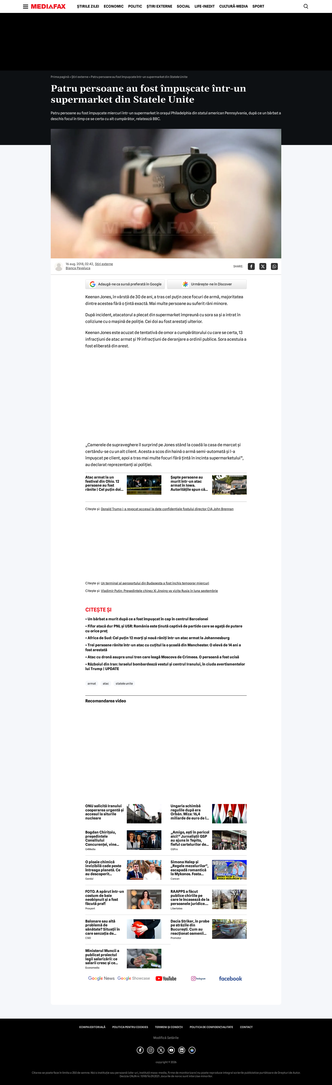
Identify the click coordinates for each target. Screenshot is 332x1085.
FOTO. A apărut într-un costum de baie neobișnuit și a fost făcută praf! (104, 898)
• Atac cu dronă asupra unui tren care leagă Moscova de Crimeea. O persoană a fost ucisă (162, 657)
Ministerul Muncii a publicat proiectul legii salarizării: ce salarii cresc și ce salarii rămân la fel (102, 957)
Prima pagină (60, 77)
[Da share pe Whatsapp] (274, 266)
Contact (246, 1027)
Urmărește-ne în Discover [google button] (207, 284)
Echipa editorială (92, 1027)
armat (92, 683)
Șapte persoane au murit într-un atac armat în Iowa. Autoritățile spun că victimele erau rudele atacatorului (189, 483)
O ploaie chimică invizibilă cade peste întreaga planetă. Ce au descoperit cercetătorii (103, 868)
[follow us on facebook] (230, 979)
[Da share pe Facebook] (251, 266)
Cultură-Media (233, 6)
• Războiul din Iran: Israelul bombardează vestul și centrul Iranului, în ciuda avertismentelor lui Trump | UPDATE (165, 666)
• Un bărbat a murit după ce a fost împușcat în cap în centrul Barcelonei (146, 619)
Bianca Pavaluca (78, 268)
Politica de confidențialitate (211, 1027)
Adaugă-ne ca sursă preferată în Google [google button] (125, 284)
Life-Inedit (205, 6)
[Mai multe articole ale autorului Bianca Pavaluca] (58, 266)
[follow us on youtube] (166, 979)
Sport (258, 6)
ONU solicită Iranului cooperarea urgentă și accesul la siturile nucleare (104, 812)
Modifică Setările (166, 1038)
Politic (135, 6)
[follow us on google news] (101, 979)
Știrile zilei (88, 6)
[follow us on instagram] (198, 979)
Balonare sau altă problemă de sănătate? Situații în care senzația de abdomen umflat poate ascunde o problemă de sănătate (104, 927)
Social (183, 6)
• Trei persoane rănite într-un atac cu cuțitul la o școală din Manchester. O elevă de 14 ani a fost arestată (163, 647)
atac (106, 683)
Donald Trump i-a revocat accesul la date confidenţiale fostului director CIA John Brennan (167, 509)
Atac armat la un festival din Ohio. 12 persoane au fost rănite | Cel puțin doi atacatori (103, 483)
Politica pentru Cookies (130, 1027)
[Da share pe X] (262, 266)
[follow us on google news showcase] (134, 979)
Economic (114, 6)
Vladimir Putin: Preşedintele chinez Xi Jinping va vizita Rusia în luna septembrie (159, 591)
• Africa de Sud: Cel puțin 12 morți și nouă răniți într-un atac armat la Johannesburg (157, 638)
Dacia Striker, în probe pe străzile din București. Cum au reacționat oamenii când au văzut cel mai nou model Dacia (190, 927)
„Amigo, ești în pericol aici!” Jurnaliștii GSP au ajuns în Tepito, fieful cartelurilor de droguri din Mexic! (190, 838)
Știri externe (159, 6)
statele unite (124, 683)
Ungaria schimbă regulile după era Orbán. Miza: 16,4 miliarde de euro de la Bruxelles (189, 812)
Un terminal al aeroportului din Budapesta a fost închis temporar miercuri (155, 583)
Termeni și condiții (169, 1027)
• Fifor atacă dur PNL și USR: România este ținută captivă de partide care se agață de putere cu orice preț (163, 628)
